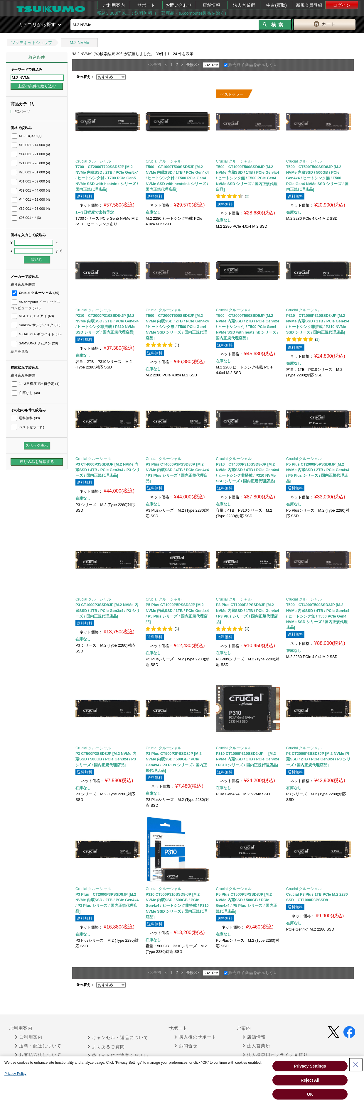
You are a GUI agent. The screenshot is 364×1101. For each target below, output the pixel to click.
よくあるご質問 (106, 1046)
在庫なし (26, 393)
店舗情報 (211, 5)
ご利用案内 (114, 5)
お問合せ (186, 1046)
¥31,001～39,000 (31, 181)
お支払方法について (38, 1055)
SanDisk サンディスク (36, 325)
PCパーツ (23, 111)
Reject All (310, 1080)
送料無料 (26, 418)
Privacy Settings (310, 1066)
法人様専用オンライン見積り (275, 1055)
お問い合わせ (179, 5)
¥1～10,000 (27, 136)
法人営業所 (244, 5)
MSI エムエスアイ (33, 316)
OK (310, 1094)
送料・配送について (38, 1046)
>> (196, 64)
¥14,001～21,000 (31, 154)
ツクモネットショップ (31, 42)
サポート (146, 5)
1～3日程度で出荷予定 (35, 383)
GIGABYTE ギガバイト (37, 334)
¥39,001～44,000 (31, 190)
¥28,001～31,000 (31, 172)
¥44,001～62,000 (31, 199)
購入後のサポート (195, 1037)
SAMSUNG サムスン (35, 343)
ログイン (341, 5)
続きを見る (19, 351)
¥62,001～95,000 (31, 208)
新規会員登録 (309, 5)
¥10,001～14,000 (31, 145)
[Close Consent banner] (355, 1064)
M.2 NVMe (79, 42)
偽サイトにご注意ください (117, 1055)
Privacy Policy (15, 1074)
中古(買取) (276, 5)
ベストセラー (28, 427)
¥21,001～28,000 (31, 163)
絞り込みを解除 (23, 284)
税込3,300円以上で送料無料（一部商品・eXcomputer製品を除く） (163, 13)
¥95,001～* (26, 217)
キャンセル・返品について (117, 1037)
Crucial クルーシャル (35, 293)
